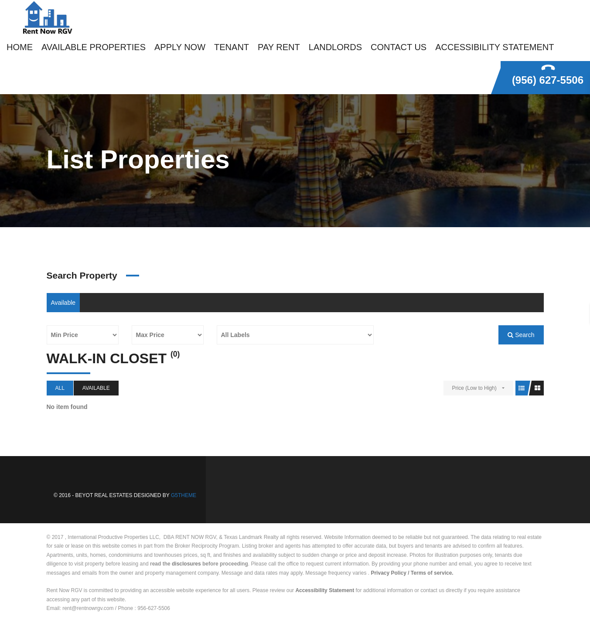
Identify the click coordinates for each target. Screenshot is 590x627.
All (60, 388)
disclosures (186, 564)
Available (63, 302)
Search (521, 334)
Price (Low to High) (474, 388)
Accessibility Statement (324, 590)
